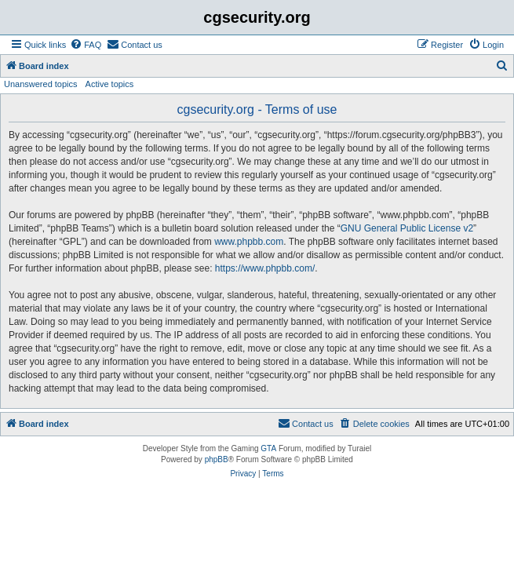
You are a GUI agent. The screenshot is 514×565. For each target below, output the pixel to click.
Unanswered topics (41, 84)
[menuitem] (85, 44)
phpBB (216, 459)
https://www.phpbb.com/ (265, 268)
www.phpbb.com (248, 241)
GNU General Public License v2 (407, 228)
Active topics (110, 84)
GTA (268, 448)
